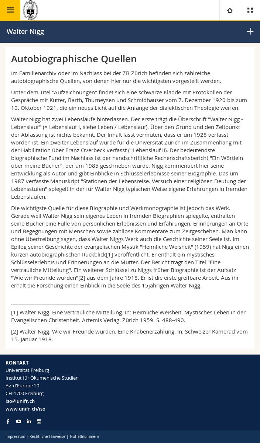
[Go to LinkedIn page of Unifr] (29, 421)
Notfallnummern (84, 436)
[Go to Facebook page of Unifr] (8, 421)
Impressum (15, 436)
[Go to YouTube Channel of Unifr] (18, 421)
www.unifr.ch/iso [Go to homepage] (25, 408)
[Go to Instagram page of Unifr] (39, 421)
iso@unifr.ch (20, 401)
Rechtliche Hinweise (47, 436)
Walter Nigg (25, 31)
